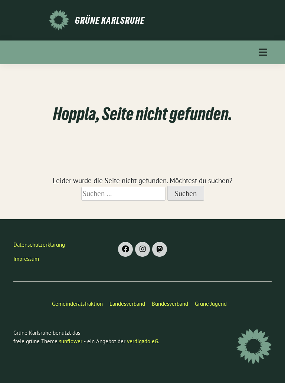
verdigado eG (142, 341)
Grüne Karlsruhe (110, 20)
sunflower (70, 341)
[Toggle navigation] (263, 52)
